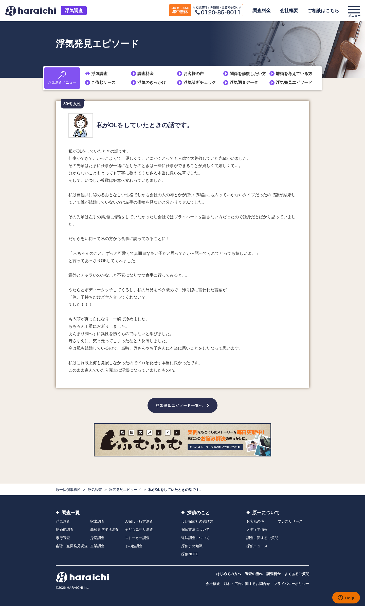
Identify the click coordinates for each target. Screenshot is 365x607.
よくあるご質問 (296, 575)
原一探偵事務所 (68, 491)
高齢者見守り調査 (104, 530)
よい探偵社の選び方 (197, 522)
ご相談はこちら (323, 10)
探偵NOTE (189, 555)
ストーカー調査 (137, 539)
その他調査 (133, 547)
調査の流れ (254, 575)
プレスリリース (290, 522)
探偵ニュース (257, 547)
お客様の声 (194, 73)
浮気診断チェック (200, 82)
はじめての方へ (228, 575)
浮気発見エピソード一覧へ (179, 405)
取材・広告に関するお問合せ (247, 584)
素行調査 (63, 539)
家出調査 (97, 522)
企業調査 (97, 547)
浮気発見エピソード (294, 82)
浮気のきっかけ (151, 82)
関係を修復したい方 (248, 73)
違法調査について (195, 539)
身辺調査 (97, 539)
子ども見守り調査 (139, 530)
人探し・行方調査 (139, 522)
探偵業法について (195, 530)
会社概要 (289, 10)
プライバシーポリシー (291, 584)
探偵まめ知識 (192, 547)
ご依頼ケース (103, 82)
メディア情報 (257, 530)
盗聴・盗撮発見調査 (72, 547)
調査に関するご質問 (262, 539)
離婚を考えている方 (294, 73)
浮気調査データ (244, 82)
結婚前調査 (65, 530)
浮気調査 (74, 10)
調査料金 (261, 10)
